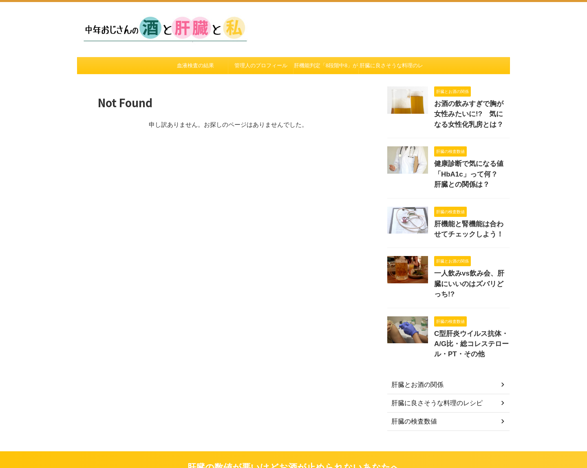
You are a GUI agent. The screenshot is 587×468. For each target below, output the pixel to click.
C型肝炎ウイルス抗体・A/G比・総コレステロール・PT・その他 (470, 319)
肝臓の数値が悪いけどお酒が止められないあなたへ (293, 443)
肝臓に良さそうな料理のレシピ (391, 68)
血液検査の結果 (195, 65)
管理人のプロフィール (260, 65)
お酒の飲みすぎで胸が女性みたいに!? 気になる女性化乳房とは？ (471, 112)
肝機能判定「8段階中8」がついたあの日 (326, 68)
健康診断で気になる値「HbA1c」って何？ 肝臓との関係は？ (469, 169)
